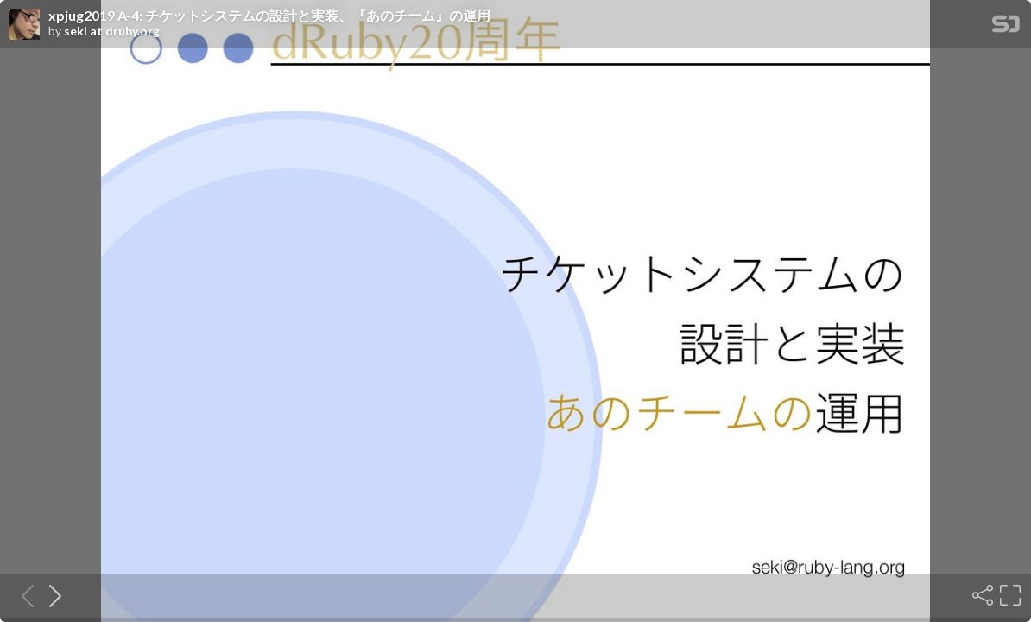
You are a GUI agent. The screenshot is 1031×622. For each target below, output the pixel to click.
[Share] (981, 595)
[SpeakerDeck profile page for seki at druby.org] (24, 25)
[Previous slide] (22, 595)
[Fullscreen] (1008, 595)
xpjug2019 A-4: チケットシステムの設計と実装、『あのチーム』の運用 (269, 15)
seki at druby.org (112, 31)
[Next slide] (50, 595)
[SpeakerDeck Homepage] (1006, 27)
